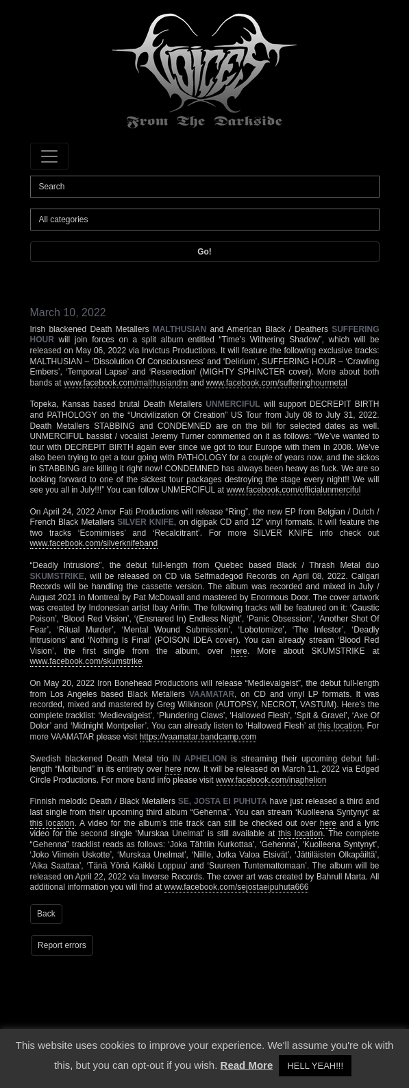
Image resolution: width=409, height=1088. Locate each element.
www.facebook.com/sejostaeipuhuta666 (236, 887)
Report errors (62, 945)
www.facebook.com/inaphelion (271, 780)
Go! (204, 252)
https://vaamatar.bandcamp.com (198, 737)
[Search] (205, 187)
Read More (247, 1065)
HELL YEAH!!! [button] (315, 1066)
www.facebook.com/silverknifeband (94, 543)
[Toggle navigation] (49, 156)
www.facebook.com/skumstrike (86, 661)
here (239, 651)
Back (46, 914)
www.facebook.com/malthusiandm (126, 383)
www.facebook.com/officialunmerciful (294, 490)
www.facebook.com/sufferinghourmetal (276, 383)
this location (340, 726)
